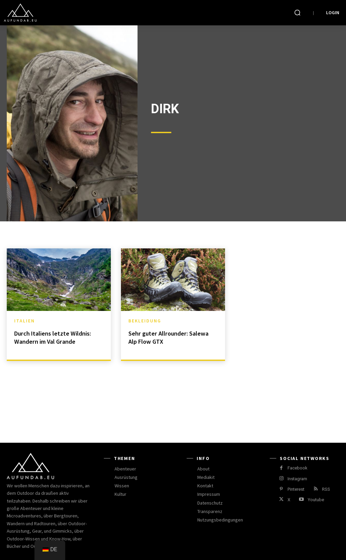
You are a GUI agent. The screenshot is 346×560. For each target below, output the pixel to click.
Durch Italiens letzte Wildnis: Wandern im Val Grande (55, 337)
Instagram (297, 478)
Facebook (297, 467)
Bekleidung (144, 320)
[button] (297, 12)
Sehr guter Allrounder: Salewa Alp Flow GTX (171, 337)
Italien (24, 320)
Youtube (316, 499)
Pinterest (296, 489)
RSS (326, 489)
